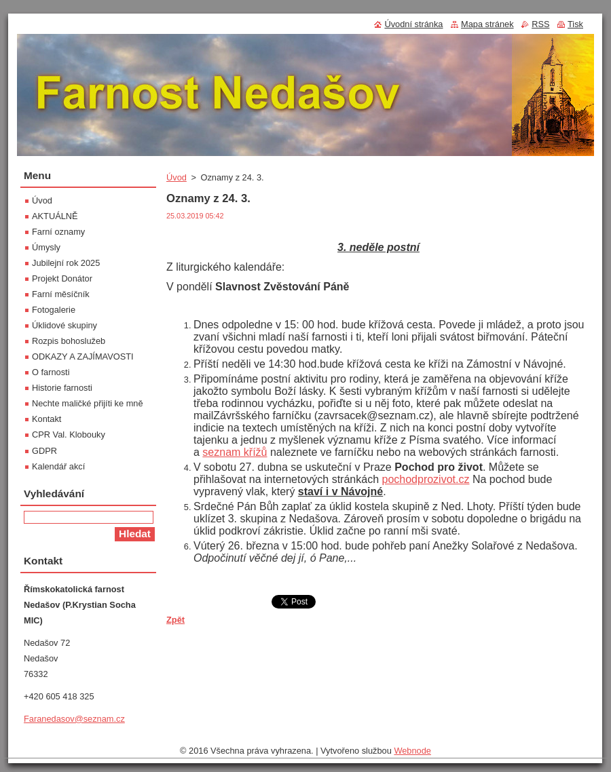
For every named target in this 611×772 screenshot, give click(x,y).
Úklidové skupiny (64, 325)
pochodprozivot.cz (425, 479)
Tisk (575, 24)
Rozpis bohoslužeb (68, 341)
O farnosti (50, 372)
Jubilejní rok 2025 (66, 263)
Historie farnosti (62, 388)
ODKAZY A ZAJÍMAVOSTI (83, 356)
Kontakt (46, 419)
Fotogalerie (53, 310)
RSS (540, 24)
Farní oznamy (58, 232)
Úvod (176, 177)
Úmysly (46, 247)
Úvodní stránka (413, 24)
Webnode (412, 751)
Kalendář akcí (58, 466)
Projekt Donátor (62, 278)
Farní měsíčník (61, 294)
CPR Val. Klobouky (68, 434)
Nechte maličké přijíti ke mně (87, 403)
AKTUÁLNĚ (55, 216)
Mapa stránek (487, 24)
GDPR (44, 451)
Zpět (175, 620)
